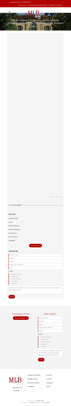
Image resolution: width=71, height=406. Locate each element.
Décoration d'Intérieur (13, 225)
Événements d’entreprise (34, 375)
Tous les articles (36, 245)
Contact (58, 5)
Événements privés (32, 379)
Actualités (51, 5)
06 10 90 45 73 (18, 388)
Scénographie (11, 240)
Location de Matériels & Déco (37, 5)
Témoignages (49, 382)
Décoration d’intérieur (33, 382)
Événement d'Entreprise (14, 229)
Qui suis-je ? (22, 5)
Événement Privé (12, 233)
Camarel (32, 402)
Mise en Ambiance (12, 236)
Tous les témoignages (20, 318)
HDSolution (47, 402)
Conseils (10, 222)
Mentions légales (40, 400)
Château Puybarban (13, 218)
